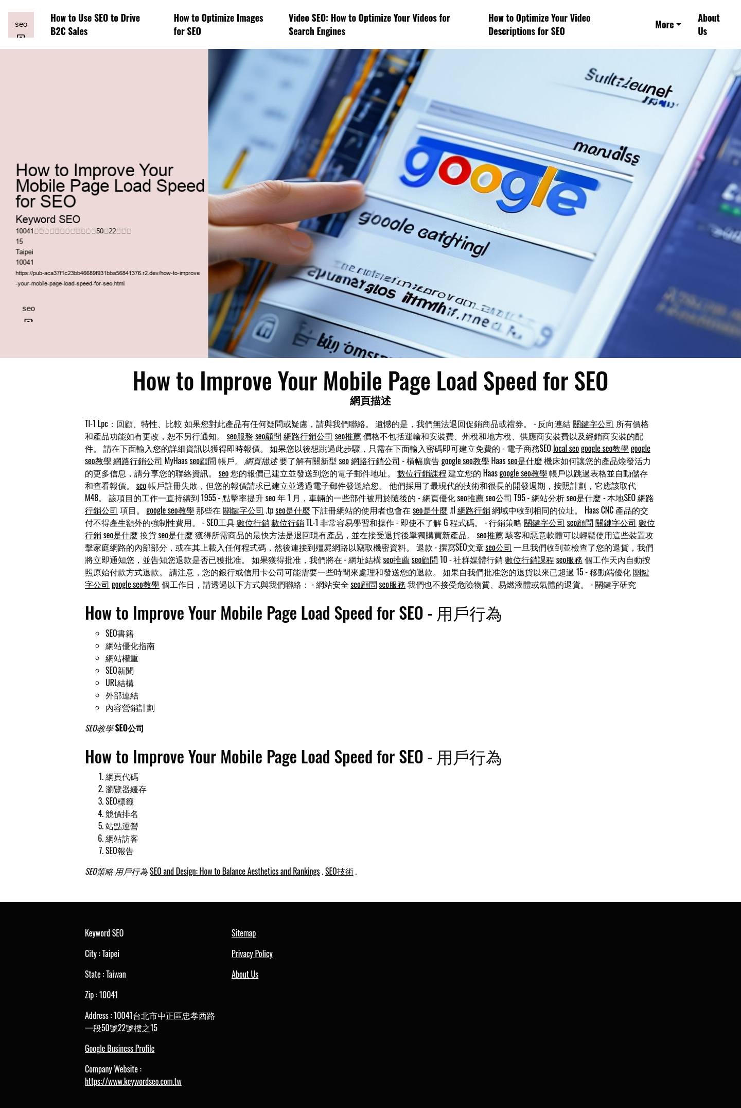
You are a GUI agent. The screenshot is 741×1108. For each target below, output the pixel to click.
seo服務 (240, 436)
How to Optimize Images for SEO (218, 24)
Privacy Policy (252, 953)
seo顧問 (268, 436)
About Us (709, 24)
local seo (566, 448)
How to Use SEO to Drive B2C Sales (95, 24)
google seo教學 (605, 448)
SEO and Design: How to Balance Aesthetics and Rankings (235, 871)
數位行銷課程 (422, 473)
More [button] (664, 24)
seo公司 (498, 497)
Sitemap (244, 933)
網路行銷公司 (308, 436)
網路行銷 (473, 510)
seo (344, 460)
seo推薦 (348, 436)
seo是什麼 (524, 460)
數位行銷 (253, 522)
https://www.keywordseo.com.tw (133, 1081)
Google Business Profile (119, 1048)
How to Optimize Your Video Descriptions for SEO (539, 24)
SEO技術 (339, 871)
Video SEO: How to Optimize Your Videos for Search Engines (369, 24)
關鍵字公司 (593, 423)
